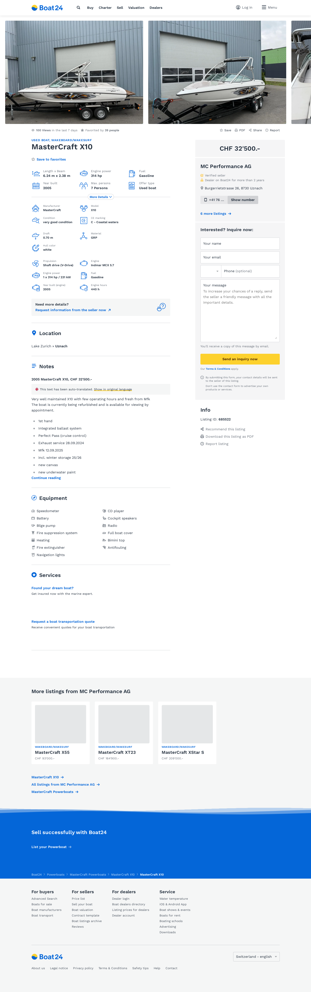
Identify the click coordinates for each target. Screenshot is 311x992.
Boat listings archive (87, 921)
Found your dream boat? (52, 588)
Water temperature (173, 898)
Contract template (85, 915)
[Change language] (256, 956)
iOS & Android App (173, 904)
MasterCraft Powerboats (52, 792)
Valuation (136, 8)
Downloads (167, 932)
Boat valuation (82, 910)
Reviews (78, 926)
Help (157, 968)
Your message (214, 285)
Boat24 (36, 874)
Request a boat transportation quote (63, 622)
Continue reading (46, 478)
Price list (78, 898)
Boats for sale (41, 904)
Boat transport (42, 915)
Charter (105, 8)
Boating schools (171, 921)
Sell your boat (82, 904)
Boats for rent (169, 915)
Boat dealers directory (128, 904)
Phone (238, 271)
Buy (90, 8)
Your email (212, 257)
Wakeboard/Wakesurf (71, 140)
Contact (171, 968)
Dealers (156, 8)
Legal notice (59, 968)
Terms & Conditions (218, 368)
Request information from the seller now (70, 310)
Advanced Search (44, 898)
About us (38, 968)
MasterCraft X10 (45, 777)
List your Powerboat (49, 847)
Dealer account (123, 915)
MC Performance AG (225, 166)
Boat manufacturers (46, 910)
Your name (212, 243)
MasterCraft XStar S (183, 752)
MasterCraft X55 (52, 752)
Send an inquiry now (240, 359)
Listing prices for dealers (130, 910)
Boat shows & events (174, 910)
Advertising (167, 926)
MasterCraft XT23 (117, 752)
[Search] (79, 7)
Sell (120, 8)
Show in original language (113, 389)
